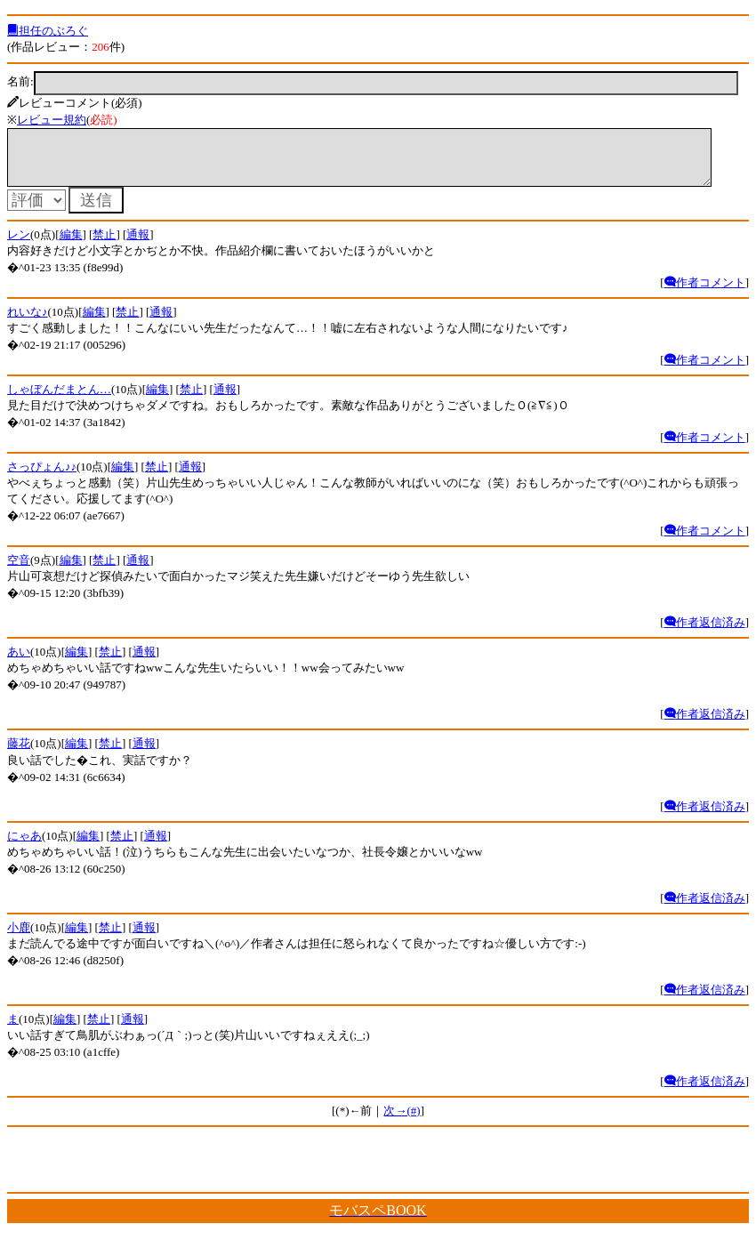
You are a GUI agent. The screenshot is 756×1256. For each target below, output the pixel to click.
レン (18, 245)
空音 (18, 570)
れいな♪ (27, 322)
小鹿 (18, 938)
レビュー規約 (51, 119)
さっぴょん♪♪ (41, 477)
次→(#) (401, 1121)
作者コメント (704, 293)
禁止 (104, 245)
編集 (71, 245)
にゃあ (24, 846)
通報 (137, 245)
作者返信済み (704, 633)
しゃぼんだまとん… (59, 400)
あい (18, 662)
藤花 (18, 754)
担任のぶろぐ (47, 30)
